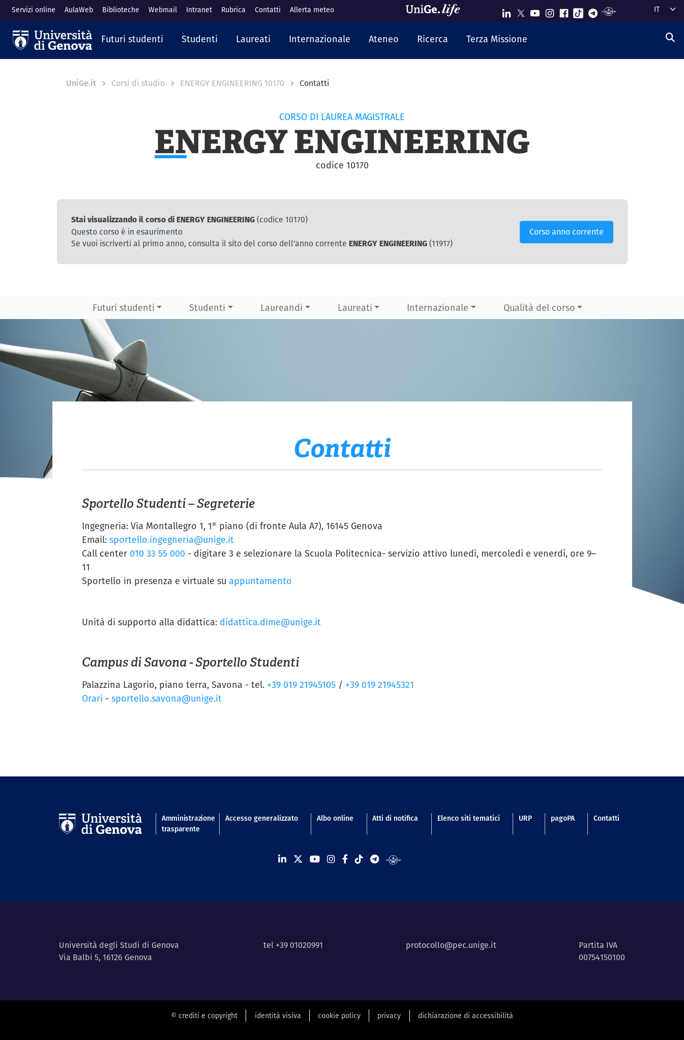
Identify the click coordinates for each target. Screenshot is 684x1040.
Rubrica (233, 10)
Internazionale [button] (437, 307)
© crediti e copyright (204, 1015)
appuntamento (260, 580)
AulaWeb (79, 10)
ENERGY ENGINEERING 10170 (232, 83)
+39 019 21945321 (379, 684)
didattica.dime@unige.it (270, 622)
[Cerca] (670, 37)
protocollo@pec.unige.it (451, 945)
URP (525, 818)
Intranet (199, 10)
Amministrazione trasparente (184, 823)
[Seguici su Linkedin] (506, 11)
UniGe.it (81, 83)
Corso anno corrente (566, 232)
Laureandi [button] (281, 307)
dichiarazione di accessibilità (465, 1015)
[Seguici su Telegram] (593, 11)
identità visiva (278, 1015)
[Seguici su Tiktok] (578, 11)
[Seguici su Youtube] (535, 11)
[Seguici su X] (520, 11)
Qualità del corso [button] (539, 307)
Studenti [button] (207, 307)
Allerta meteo (312, 10)
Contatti (268, 10)
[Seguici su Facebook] (564, 11)
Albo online (335, 818)
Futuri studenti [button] (124, 307)
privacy (389, 1015)
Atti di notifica (395, 818)
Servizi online (33, 10)
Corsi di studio (138, 83)
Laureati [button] (355, 307)
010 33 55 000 (157, 553)
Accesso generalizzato (261, 818)
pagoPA (563, 818)
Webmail (162, 10)
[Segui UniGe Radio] (609, 11)
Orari (92, 698)
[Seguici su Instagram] (549, 11)
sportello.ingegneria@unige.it (171, 539)
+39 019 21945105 (301, 684)
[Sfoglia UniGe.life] (436, 10)
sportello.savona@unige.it (166, 698)
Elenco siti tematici (468, 818)
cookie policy (339, 1015)
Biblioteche (120, 10)
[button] (132, 39)
